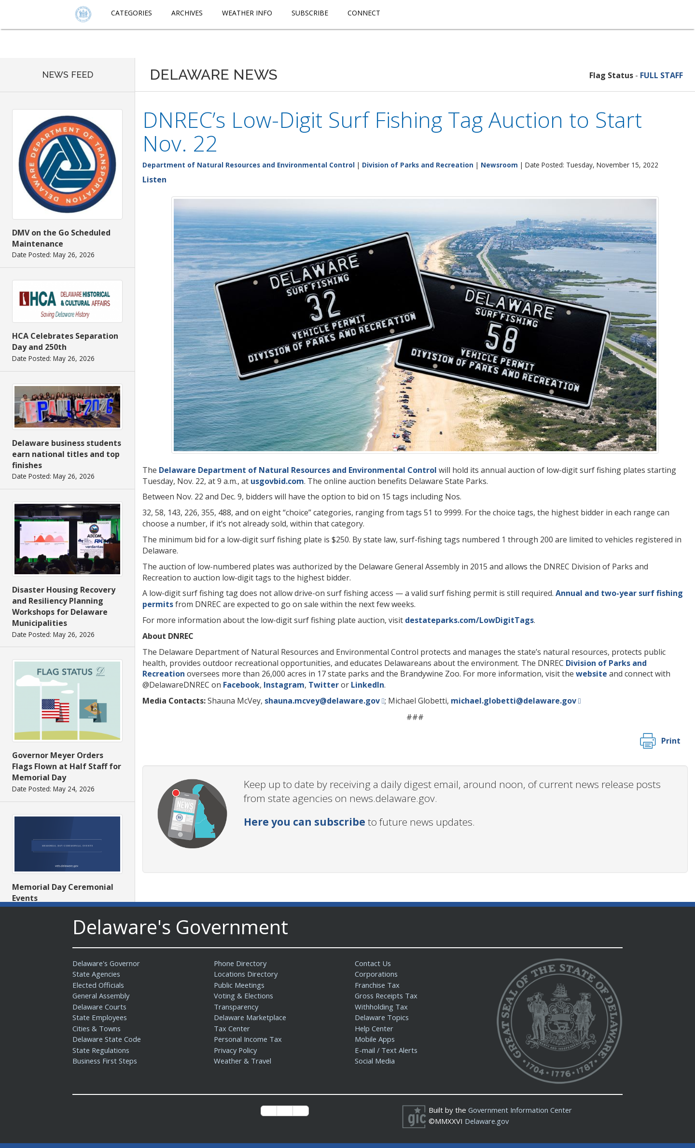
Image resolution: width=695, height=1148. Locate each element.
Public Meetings (240, 985)
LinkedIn (367, 684)
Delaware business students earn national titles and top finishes (66, 454)
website (591, 673)
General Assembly (102, 995)
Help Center (375, 1028)
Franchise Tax (378, 985)
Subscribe (310, 12)
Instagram (284, 684)
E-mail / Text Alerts (387, 1050)
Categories (131, 12)
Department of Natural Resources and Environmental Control (248, 164)
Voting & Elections (244, 995)
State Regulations (101, 1050)
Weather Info (247, 12)
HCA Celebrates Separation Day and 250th (65, 341)
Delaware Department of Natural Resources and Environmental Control (298, 470)
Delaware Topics (383, 1017)
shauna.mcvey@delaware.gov (322, 700)
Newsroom (499, 164)
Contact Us (373, 963)
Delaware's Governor (107, 963)
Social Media (375, 1060)
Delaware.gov (488, 1121)
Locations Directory (246, 974)
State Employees (100, 1017)
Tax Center (232, 1028)
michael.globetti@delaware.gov (513, 700)
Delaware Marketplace (251, 1017)
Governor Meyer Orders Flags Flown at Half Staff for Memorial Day (66, 766)
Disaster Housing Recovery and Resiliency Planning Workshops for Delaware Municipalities (63, 606)
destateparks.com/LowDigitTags (469, 620)
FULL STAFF (661, 75)
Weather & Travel (243, 1060)
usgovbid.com (277, 481)
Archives (187, 12)
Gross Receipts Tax (388, 995)
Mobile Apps (375, 1039)
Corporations (376, 974)
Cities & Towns (97, 1028)
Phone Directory (241, 963)
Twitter (323, 684)
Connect (364, 12)
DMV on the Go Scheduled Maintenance (61, 238)
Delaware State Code (107, 1039)
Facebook (241, 684)
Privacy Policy (236, 1050)
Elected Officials (99, 985)
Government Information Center (521, 1110)
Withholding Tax (381, 1006)
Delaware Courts (100, 1006)
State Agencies (97, 974)
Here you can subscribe (304, 822)
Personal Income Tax (249, 1039)
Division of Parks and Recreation (417, 164)
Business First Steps (106, 1060)
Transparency (237, 1006)
